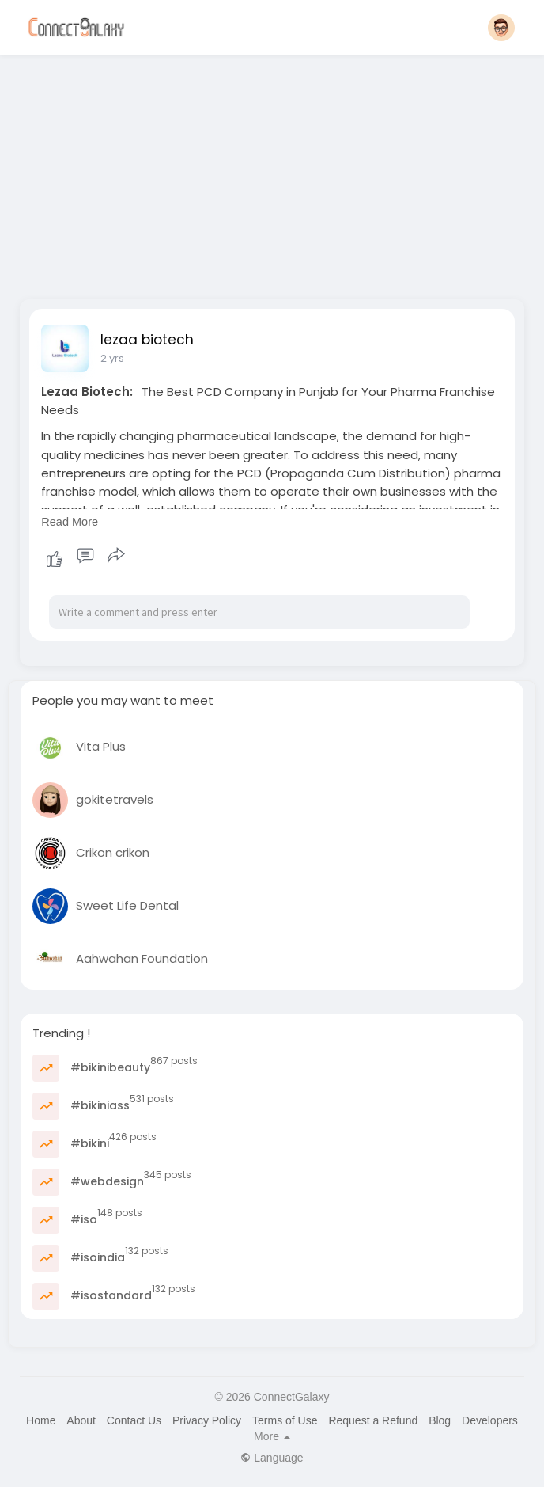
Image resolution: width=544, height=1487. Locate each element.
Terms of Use (284, 1420)
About (81, 1420)
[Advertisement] (271, 172)
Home (40, 1420)
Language (271, 1457)
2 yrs (112, 358)
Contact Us (134, 1420)
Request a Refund (372, 1420)
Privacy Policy (206, 1420)
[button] (501, 27)
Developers (490, 1420)
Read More (69, 521)
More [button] (272, 1436)
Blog (440, 1420)
